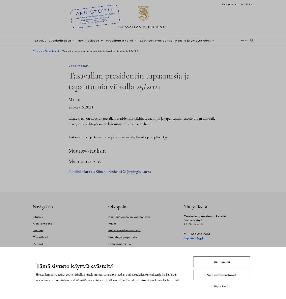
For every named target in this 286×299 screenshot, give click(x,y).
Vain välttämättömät (221, 275)
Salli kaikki (222, 262)
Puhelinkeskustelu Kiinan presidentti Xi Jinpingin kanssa (110, 171)
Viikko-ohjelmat (79, 65)
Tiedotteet (40, 237)
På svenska (229, 4)
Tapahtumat (52, 51)
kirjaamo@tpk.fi (195, 238)
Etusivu (40, 40)
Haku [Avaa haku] (244, 40)
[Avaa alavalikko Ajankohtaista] (72, 40)
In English (247, 4)
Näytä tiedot (222, 286)
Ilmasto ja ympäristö (122, 237)
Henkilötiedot (88, 40)
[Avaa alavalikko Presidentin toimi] (134, 40)
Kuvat (112, 223)
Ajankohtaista (60, 40)
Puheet (38, 244)
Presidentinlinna (119, 244)
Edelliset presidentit (155, 40)
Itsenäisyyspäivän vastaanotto (129, 217)
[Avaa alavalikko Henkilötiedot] (101, 40)
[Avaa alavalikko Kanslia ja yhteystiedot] (212, 40)
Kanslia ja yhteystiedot (193, 40)
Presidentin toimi (119, 40)
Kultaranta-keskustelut (124, 230)
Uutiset (38, 230)
